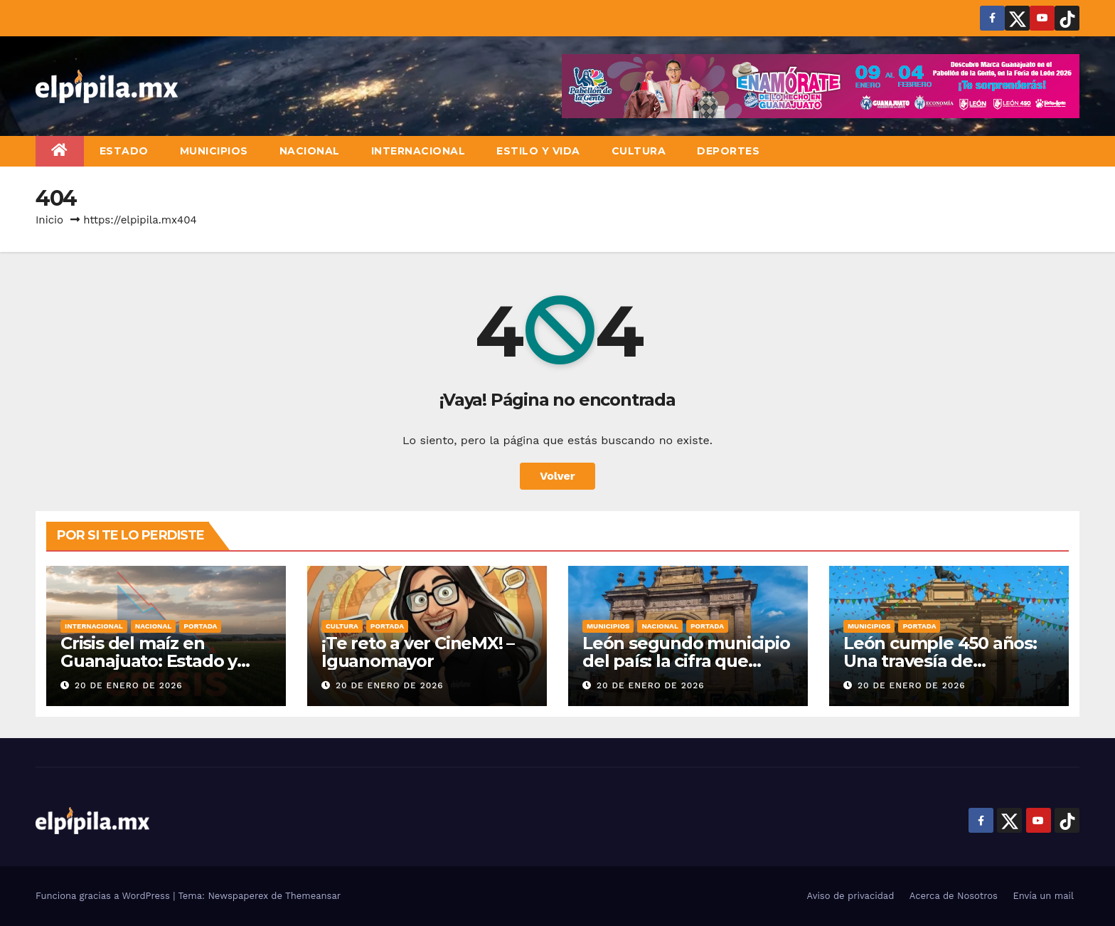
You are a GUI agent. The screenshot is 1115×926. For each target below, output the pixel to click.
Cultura (639, 150)
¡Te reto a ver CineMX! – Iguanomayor (417, 652)
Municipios (214, 150)
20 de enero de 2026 (129, 685)
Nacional (309, 150)
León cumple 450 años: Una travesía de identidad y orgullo (940, 661)
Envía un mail (1043, 895)
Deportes (728, 150)
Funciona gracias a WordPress (104, 895)
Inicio (49, 220)
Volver (557, 476)
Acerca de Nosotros (953, 895)
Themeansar (313, 895)
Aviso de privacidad (851, 895)
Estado (124, 150)
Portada (200, 626)
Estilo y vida (538, 150)
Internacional (418, 150)
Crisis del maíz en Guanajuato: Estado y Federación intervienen (157, 661)
